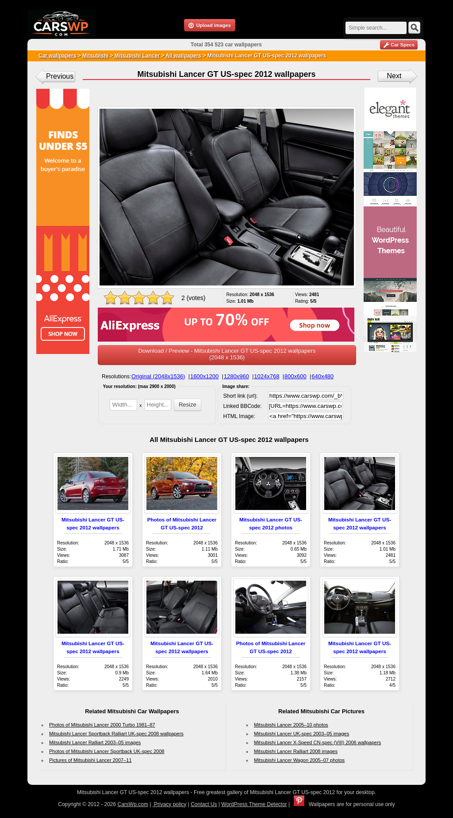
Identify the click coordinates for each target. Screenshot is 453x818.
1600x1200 (204, 376)
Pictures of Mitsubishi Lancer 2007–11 (90, 760)
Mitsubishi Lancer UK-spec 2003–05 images (301, 733)
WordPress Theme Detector (254, 804)
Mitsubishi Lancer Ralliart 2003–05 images (95, 742)
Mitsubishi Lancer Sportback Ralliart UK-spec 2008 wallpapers (116, 733)
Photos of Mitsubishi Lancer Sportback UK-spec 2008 (106, 751)
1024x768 (266, 376)
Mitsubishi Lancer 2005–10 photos (291, 724)
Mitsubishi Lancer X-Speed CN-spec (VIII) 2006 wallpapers (317, 742)
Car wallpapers (57, 56)
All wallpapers (183, 56)
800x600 (295, 376)
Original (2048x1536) (158, 376)
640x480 (322, 376)
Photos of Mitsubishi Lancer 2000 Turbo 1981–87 (102, 724)
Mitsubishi (95, 56)
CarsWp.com (133, 804)
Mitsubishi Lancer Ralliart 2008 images (296, 751)
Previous (59, 76)
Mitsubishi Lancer (136, 56)
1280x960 (236, 376)
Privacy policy (170, 804)
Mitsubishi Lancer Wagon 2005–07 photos (299, 760)
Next (394, 76)
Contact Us (204, 804)
